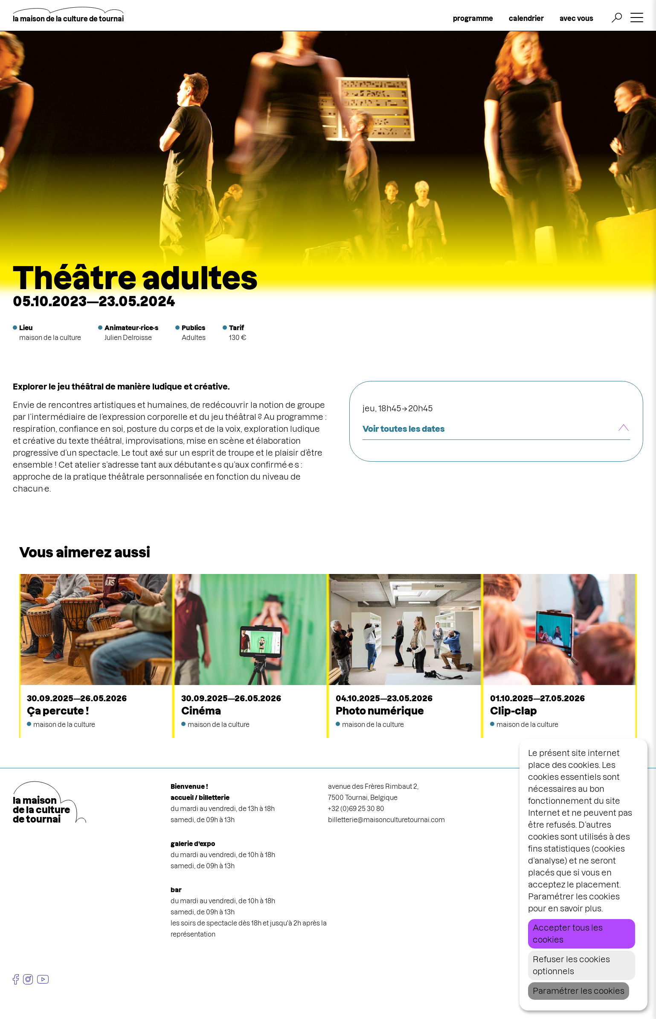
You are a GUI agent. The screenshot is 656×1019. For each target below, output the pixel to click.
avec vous (576, 18)
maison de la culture (50, 337)
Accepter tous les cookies (568, 933)
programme (473, 18)
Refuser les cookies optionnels (571, 965)
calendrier (526, 18)
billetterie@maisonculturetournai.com (386, 819)
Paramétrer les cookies (578, 991)
